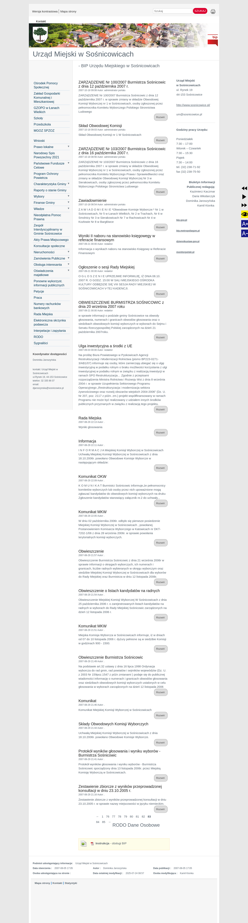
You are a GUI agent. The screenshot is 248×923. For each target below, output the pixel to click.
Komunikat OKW (92, 476)
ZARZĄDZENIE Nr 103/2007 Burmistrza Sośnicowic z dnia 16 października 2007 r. (122, 151)
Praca (38, 297)
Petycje (39, 291)
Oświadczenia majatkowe (43, 273)
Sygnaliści (41, 343)
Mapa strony (68, 11)
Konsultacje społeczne (49, 246)
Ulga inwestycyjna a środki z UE (105, 346)
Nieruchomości (44, 252)
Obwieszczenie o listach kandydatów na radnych (119, 591)
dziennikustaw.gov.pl (187, 241)
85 (103, 822)
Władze (39, 209)
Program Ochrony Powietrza (46, 175)
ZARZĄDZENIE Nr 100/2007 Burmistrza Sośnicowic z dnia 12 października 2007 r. (122, 84)
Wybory (39, 196)
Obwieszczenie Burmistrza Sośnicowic (110, 657)
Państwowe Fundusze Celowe (49, 165)
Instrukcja (99, 843)
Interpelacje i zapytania (50, 330)
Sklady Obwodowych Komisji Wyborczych (113, 724)
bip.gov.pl (181, 220)
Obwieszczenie (91, 551)
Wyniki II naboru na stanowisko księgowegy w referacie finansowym (116, 238)
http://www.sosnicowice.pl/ (193, 105)
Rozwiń (160, 117)
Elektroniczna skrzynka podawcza (50, 322)
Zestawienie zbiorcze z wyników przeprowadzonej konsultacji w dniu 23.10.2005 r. (120, 788)
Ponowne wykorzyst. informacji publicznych (49, 283)
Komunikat (87, 701)
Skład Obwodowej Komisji (100, 126)
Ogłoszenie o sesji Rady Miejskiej (106, 267)
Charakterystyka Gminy (50, 184)
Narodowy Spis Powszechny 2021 (46, 155)
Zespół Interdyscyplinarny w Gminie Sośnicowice (48, 229)
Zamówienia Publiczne (49, 258)
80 (131, 816)
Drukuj (213, 11)
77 (113, 816)
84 (97, 822)
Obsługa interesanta (48, 264)
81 (137, 816)
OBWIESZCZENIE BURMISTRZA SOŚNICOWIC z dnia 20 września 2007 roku (121, 304)
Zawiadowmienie (92, 200)
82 (143, 816)
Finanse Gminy (44, 202)
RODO (38, 337)
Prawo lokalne (43, 147)
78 (119, 816)
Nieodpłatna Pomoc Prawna (47, 217)
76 (107, 816)
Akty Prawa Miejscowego (51, 239)
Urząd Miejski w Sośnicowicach (83, 54)
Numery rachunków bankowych (47, 306)
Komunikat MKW (92, 512)
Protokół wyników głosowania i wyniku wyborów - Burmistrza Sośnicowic (119, 753)
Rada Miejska (43, 314)
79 (125, 816)
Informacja (87, 441)
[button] (244, 188)
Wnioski (39, 140)
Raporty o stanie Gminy (50, 190)
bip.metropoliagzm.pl (188, 230)
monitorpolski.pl (185, 252)
